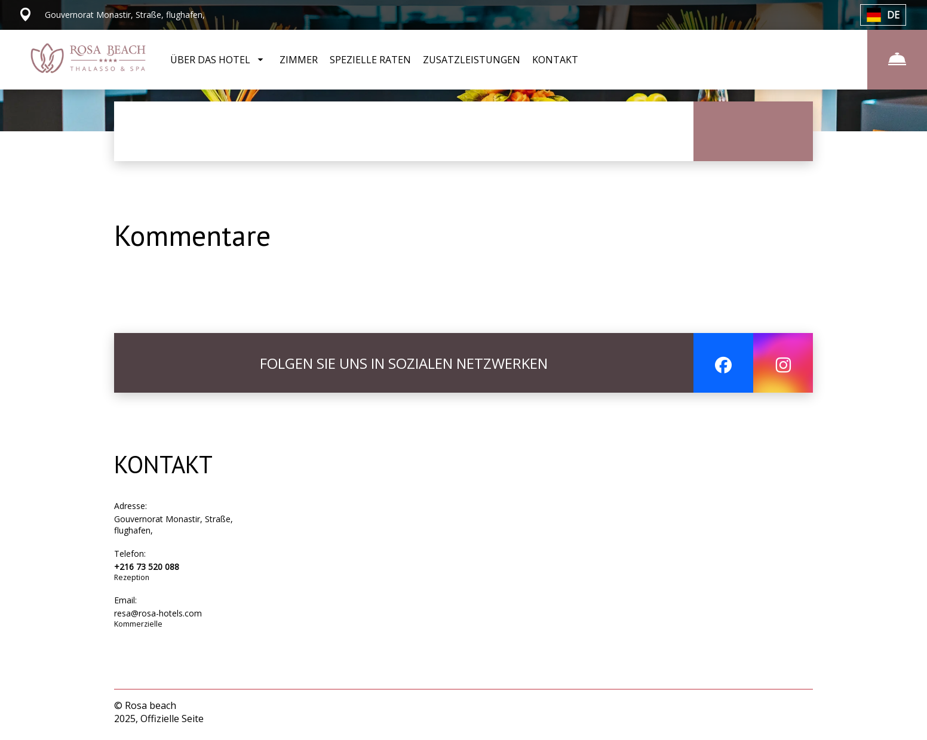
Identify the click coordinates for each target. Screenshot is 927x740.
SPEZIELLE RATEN (370, 59)
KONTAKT (555, 59)
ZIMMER (299, 59)
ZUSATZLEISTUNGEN (471, 59)
